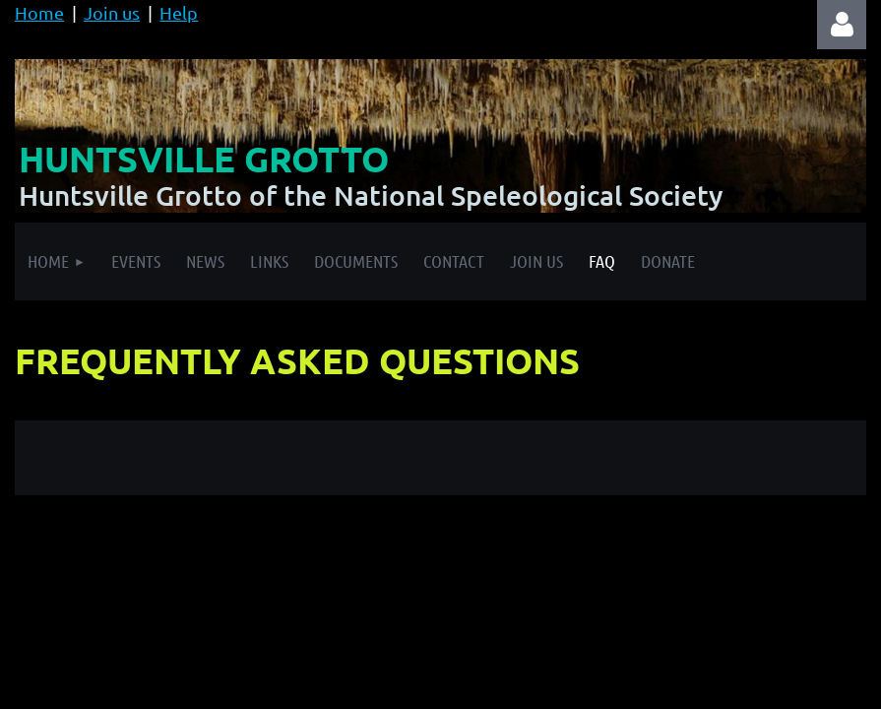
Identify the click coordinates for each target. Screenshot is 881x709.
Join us (112, 12)
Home (39, 12)
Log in (841, 24)
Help (178, 12)
